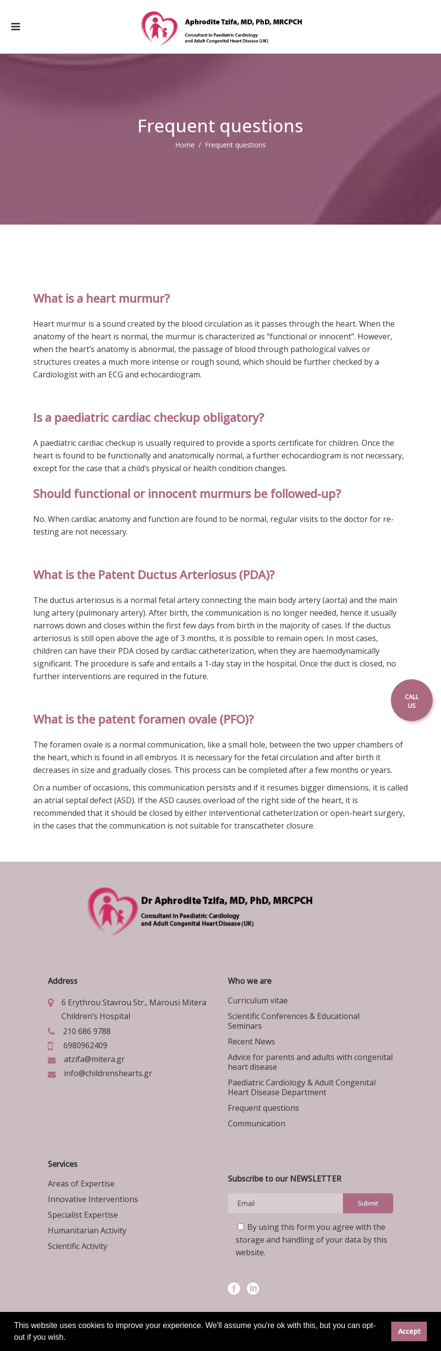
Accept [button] (409, 1331)
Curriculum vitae (258, 1000)
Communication (256, 1123)
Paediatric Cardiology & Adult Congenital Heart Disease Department (302, 1087)
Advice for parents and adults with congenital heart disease (310, 1062)
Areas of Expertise (81, 1183)
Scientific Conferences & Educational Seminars (294, 1021)
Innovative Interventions (93, 1199)
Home (185, 144)
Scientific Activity (77, 1246)
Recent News (251, 1041)
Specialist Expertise (83, 1214)
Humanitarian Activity (87, 1230)
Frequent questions (263, 1107)
